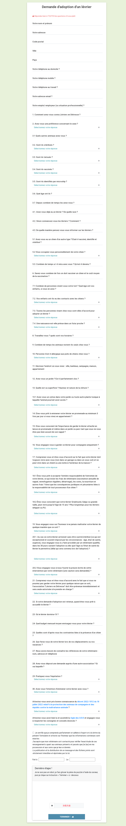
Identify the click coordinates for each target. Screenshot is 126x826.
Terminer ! (67, 817)
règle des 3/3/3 (77, 718)
